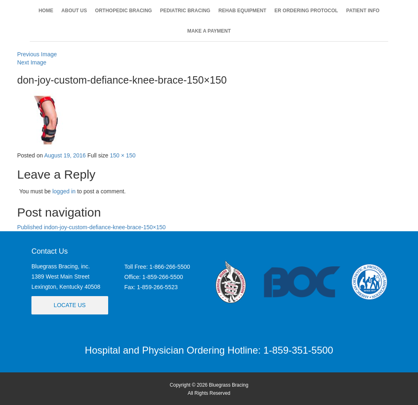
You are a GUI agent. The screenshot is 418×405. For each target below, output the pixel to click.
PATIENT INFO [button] (363, 10)
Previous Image (37, 54)
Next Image (32, 62)
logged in (64, 191)
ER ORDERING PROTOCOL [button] (306, 10)
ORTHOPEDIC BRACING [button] (123, 10)
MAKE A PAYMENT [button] (209, 31)
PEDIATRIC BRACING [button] (185, 10)
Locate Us (70, 305)
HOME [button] (45, 10)
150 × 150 (123, 155)
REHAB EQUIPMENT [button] (242, 10)
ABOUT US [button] (74, 10)
